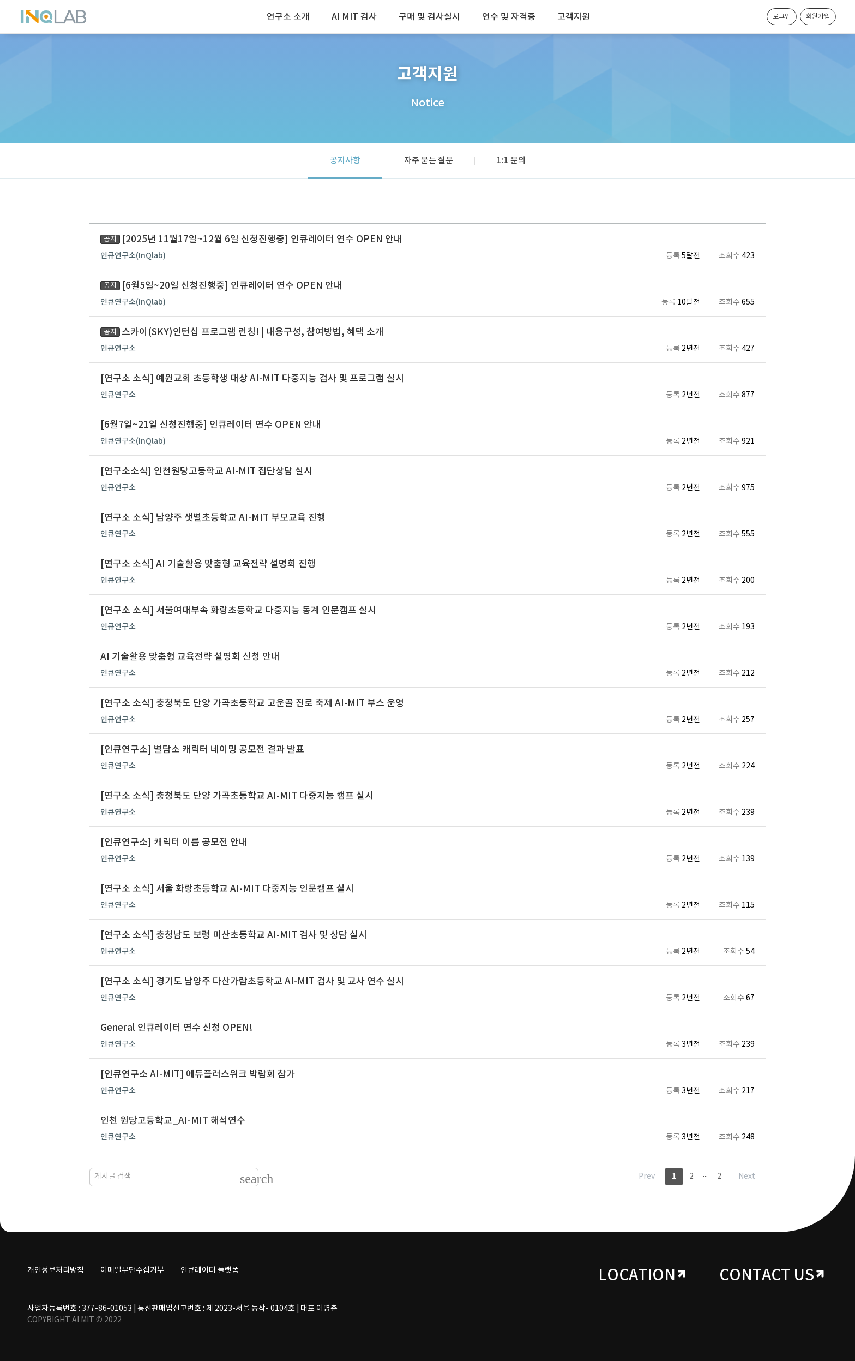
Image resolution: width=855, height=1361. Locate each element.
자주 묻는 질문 (428, 160)
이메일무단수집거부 (132, 1270)
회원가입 (818, 16)
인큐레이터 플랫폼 (209, 1270)
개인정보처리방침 (55, 1270)
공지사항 (345, 160)
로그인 (782, 16)
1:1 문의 (511, 160)
